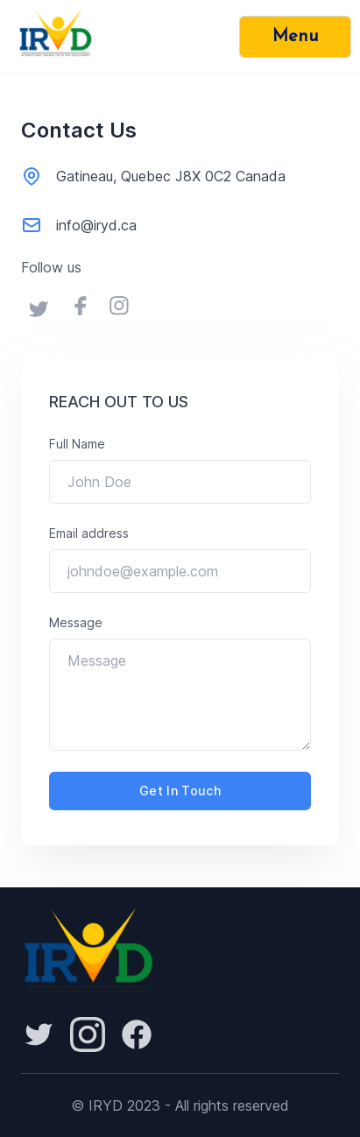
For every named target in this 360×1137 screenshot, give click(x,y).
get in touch (180, 790)
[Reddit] (38, 1034)
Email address (89, 533)
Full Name (77, 443)
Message (75, 622)
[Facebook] (136, 1034)
